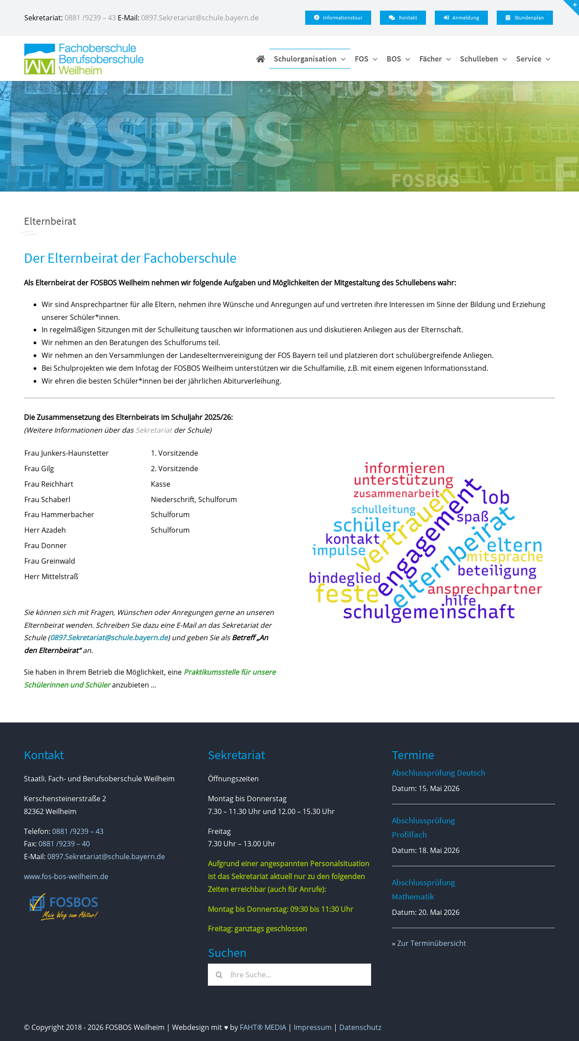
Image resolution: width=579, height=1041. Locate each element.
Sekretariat (153, 430)
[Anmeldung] (461, 18)
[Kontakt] (403, 18)
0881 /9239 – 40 (64, 844)
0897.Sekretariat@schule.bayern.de (200, 18)
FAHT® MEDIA (263, 1027)
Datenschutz (360, 1027)
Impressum (313, 1027)
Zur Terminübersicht (431, 943)
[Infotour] (338, 18)
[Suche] (219, 975)
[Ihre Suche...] (289, 975)
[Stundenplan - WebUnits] (524, 18)
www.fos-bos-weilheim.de (66, 876)
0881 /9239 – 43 (90, 18)
